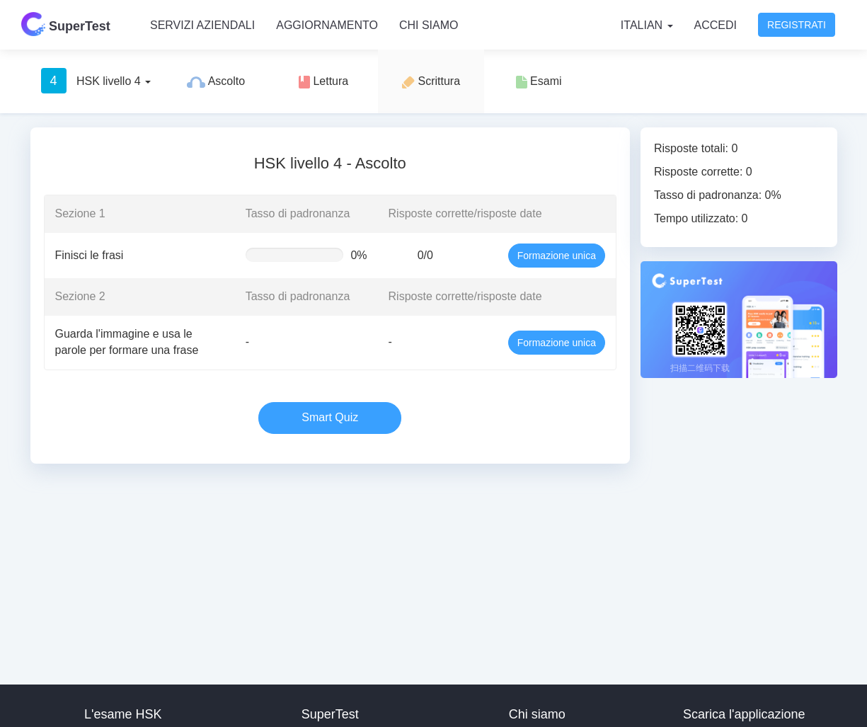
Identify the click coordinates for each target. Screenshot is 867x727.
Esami (539, 81)
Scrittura (431, 81)
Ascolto (216, 81)
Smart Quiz (330, 417)
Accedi (715, 25)
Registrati (796, 24)
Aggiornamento (327, 25)
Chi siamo (429, 25)
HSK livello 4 (96, 80)
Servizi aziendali (202, 25)
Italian (647, 25)
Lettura (323, 81)
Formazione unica (556, 255)
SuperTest (65, 24)
